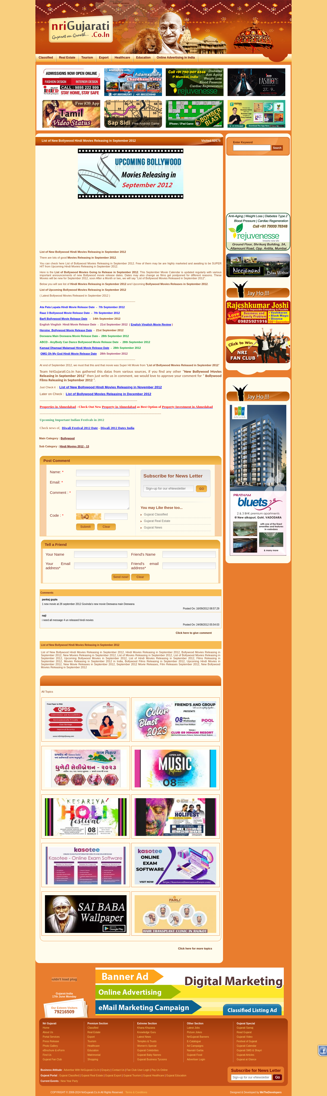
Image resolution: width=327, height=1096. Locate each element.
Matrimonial (93, 1055)
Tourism (87, 57)
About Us (48, 1032)
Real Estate (67, 57)
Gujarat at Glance (246, 1059)
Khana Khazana (146, 1027)
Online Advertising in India (176, 57)
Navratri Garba (195, 1050)
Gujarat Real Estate (157, 521)
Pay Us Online (159, 1070)
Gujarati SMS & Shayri (249, 1050)
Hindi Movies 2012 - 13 (74, 446)
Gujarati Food (194, 1055)
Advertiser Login (196, 1059)
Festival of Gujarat (247, 1041)
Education (143, 57)
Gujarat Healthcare (153, 1075)
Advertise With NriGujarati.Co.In (81, 1070)
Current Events (50, 1081)
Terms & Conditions (136, 1092)
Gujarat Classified (156, 514)
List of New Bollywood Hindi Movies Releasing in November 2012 (110, 387)
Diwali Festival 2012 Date (80, 428)
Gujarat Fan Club (52, 1059)
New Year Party (69, 1081)
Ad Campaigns (195, 1045)
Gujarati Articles (245, 1055)
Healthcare (122, 57)
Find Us (47, 1055)
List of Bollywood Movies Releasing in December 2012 (108, 394)
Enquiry (106, 1070)
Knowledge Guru (146, 1032)
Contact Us (118, 1070)
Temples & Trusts (146, 1041)
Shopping (92, 1059)
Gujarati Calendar (246, 1045)
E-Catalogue (194, 1041)
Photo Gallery (50, 1045)
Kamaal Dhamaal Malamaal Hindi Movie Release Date (74, 347)
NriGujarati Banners (198, 1036)
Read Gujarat (244, 1032)
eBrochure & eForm (54, 1050)
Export (103, 57)
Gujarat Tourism (132, 1075)
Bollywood (68, 438)
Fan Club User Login (138, 1070)
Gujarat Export (113, 1075)
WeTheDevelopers (271, 1092)
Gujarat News (153, 527)
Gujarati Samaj (245, 1027)
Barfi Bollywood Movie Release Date (63, 318)
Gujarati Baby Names (149, 1055)
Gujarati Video (244, 1036)
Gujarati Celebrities (147, 1050)
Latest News (144, 1036)
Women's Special (146, 1045)
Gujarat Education (176, 1075)
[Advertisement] (130, 230)
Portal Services (51, 1036)
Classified (46, 57)
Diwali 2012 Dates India (117, 428)
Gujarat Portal (49, 1075)
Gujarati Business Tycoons (152, 1059)
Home (46, 1027)
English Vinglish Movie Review (151, 324)
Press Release (51, 1041)
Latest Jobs (193, 1027)
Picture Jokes (194, 1032)
